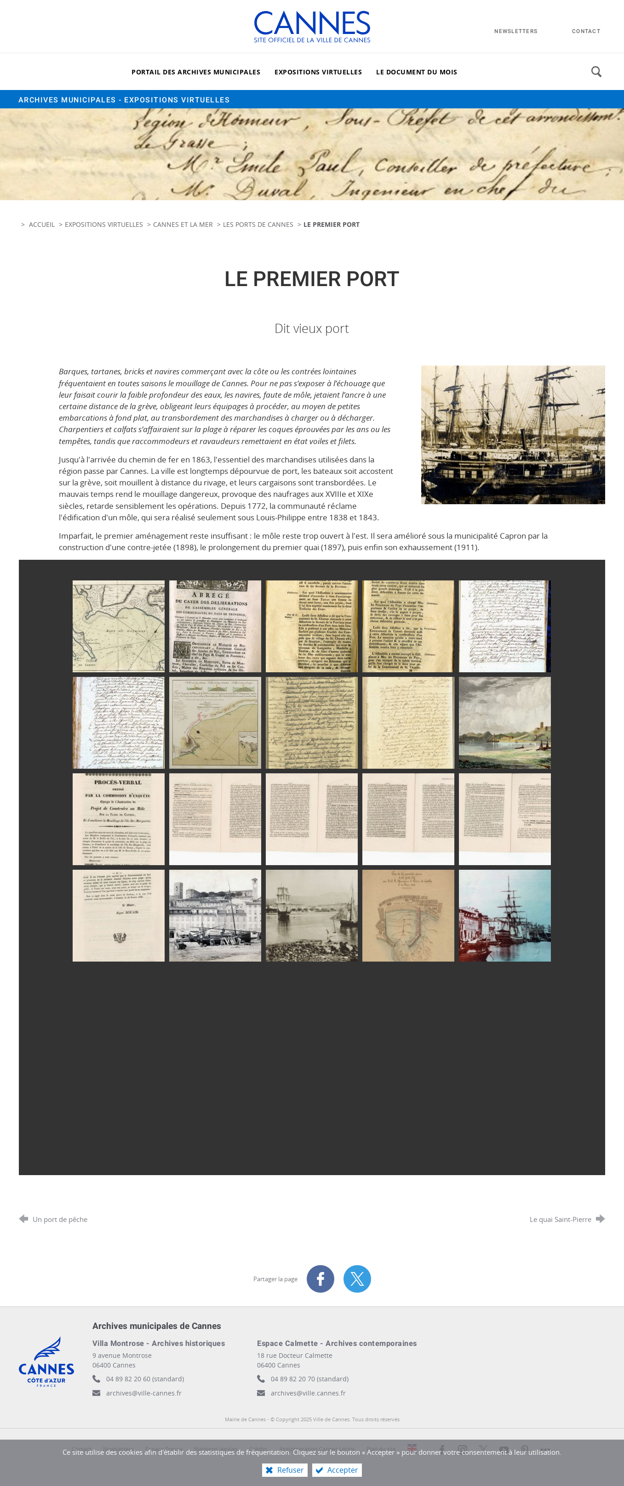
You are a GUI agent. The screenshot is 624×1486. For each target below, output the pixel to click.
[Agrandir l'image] (513, 434)
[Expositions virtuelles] (318, 71)
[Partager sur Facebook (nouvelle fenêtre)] (320, 1279)
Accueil (43, 224)
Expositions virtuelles (104, 224)
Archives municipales (124, 100)
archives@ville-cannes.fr (144, 1393)
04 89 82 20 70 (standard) (310, 1378)
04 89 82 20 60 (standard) (145, 1378)
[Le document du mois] (417, 71)
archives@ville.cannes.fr (308, 1393)
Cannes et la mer (183, 224)
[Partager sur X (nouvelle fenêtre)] (357, 1279)
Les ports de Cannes (259, 224)
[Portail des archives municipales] (196, 71)
